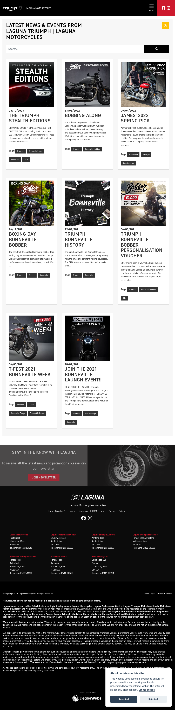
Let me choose (147, 689)
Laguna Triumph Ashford (103, 534)
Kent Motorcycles (100, 556)
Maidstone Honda (58, 556)
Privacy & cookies (164, 593)
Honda (72, 511)
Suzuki (112, 511)
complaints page (162, 667)
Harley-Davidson (56, 511)
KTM (94, 511)
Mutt (103, 511)
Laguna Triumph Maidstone (145, 534)
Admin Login (149, 593)
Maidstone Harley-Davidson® (23, 556)
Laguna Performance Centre (63, 534)
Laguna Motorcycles (38, 8)
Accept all (124, 699)
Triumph (123, 511)
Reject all (153, 699)
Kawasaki (84, 511)
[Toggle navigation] (151, 8)
